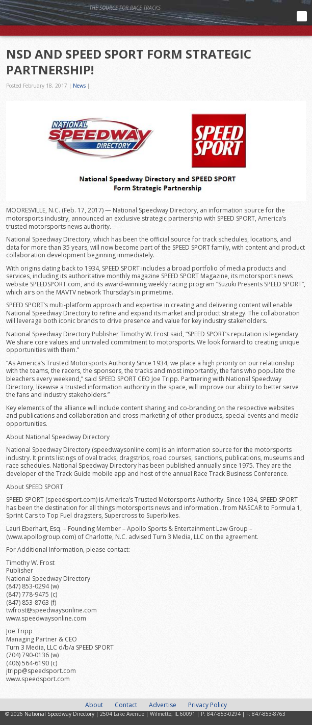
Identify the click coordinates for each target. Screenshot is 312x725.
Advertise (162, 705)
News (79, 85)
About (94, 705)
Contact (126, 705)
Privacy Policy (207, 705)
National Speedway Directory (99, 21)
